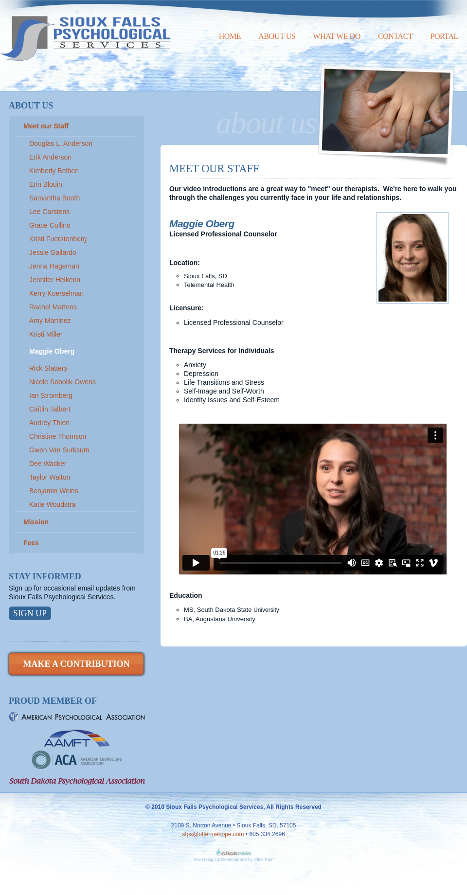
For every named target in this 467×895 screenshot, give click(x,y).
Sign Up (30, 613)
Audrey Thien (49, 423)
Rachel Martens (53, 307)
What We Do (336, 36)
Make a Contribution (76, 664)
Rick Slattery (48, 368)
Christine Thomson (57, 436)
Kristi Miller (45, 334)
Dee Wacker (48, 463)
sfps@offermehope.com (213, 834)
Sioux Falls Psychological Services (85, 30)
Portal (444, 36)
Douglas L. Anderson (60, 143)
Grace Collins (49, 225)
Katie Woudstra (52, 504)
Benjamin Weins (53, 491)
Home (230, 36)
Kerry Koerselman (56, 293)
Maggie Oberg (51, 351)
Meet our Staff (46, 126)
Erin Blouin (45, 184)
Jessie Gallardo (52, 252)
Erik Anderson (50, 157)
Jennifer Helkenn (54, 280)
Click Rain (264, 859)
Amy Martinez (50, 320)
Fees (31, 543)
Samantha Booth (54, 198)
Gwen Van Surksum (59, 450)
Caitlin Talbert (50, 409)
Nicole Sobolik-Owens (62, 382)
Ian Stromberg (50, 395)
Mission (36, 522)
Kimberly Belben (54, 171)
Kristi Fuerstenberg (58, 239)
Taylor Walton (49, 477)
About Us (276, 36)
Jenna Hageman (54, 266)
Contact (395, 36)
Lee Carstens (49, 211)
